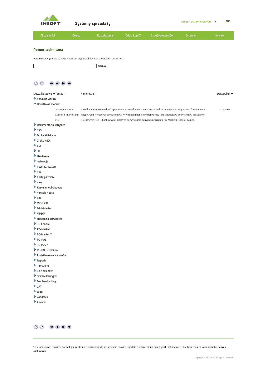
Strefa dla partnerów (196, 21)
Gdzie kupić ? (133, 35)
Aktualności (47, 35)
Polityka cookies (192, 346)
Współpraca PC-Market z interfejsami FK (67, 114)
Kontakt (219, 35)
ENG (227, 21)
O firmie (191, 35)
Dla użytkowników (162, 35)
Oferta (76, 35)
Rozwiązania (105, 35)
